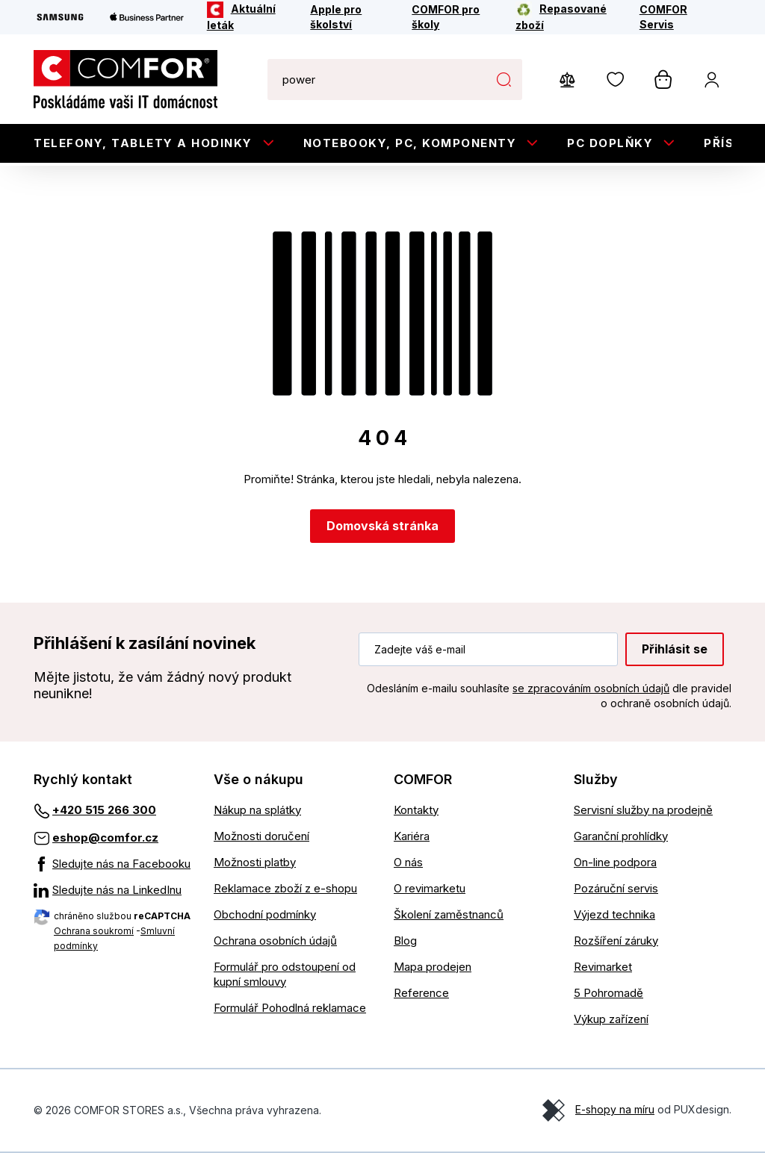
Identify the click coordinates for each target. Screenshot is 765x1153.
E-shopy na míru (614, 1109)
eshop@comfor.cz (105, 837)
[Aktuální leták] (249, 17)
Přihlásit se (674, 648)
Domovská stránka (382, 525)
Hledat (503, 79)
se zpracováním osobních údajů (590, 688)
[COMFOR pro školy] (453, 17)
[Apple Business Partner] (147, 17)
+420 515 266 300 (104, 810)
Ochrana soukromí (94, 930)
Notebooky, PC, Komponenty (410, 143)
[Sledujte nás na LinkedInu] (112, 890)
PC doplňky (610, 143)
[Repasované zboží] (567, 17)
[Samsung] (60, 17)
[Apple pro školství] (350, 17)
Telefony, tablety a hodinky (143, 143)
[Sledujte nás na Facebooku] (112, 864)
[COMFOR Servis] (675, 17)
